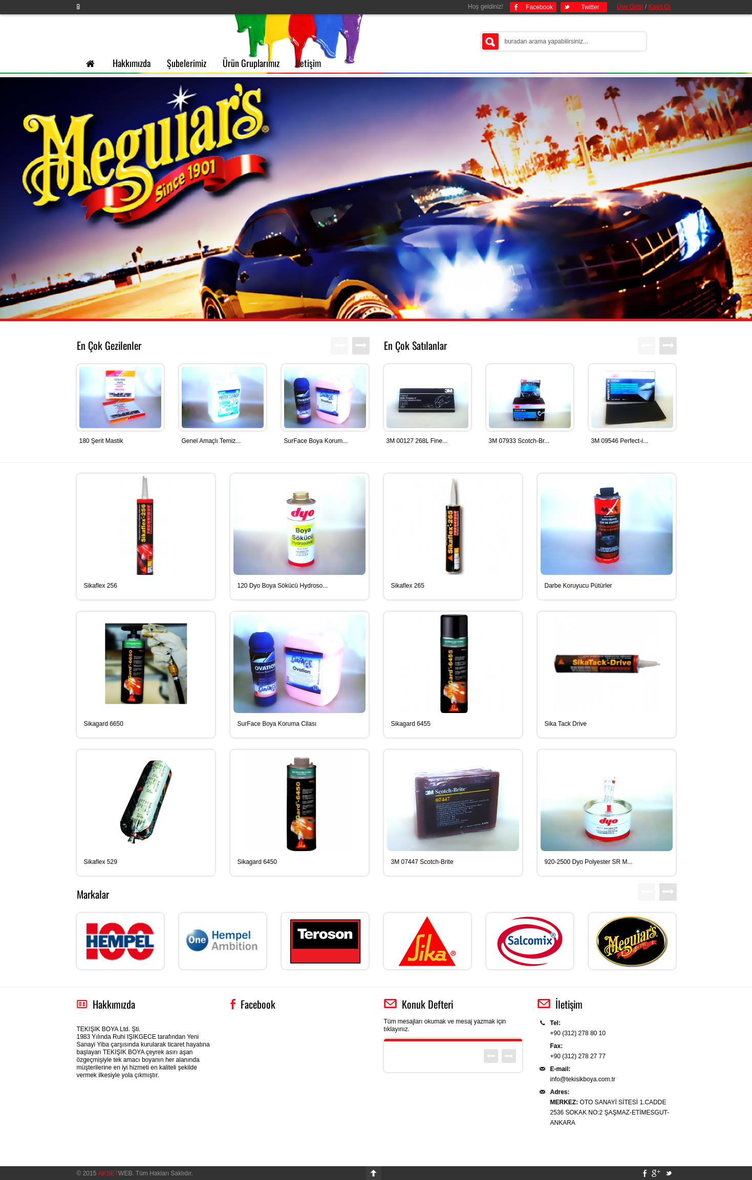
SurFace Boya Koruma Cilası (277, 723)
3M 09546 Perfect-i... (619, 440)
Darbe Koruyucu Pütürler (578, 585)
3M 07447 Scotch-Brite (422, 861)
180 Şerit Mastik (101, 440)
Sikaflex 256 (100, 585)
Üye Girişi (630, 6)
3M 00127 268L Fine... (417, 440)
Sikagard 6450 (257, 861)
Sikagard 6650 (103, 723)
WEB (115, 1173)
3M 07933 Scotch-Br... (519, 440)
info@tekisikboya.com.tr (583, 1079)
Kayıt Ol (660, 6)
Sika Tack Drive (566, 723)
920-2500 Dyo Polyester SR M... (589, 861)
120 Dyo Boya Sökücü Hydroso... (283, 585)
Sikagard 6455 (411, 723)
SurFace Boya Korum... (316, 440)
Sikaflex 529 (100, 861)
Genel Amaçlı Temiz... (211, 440)
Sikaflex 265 (407, 585)
